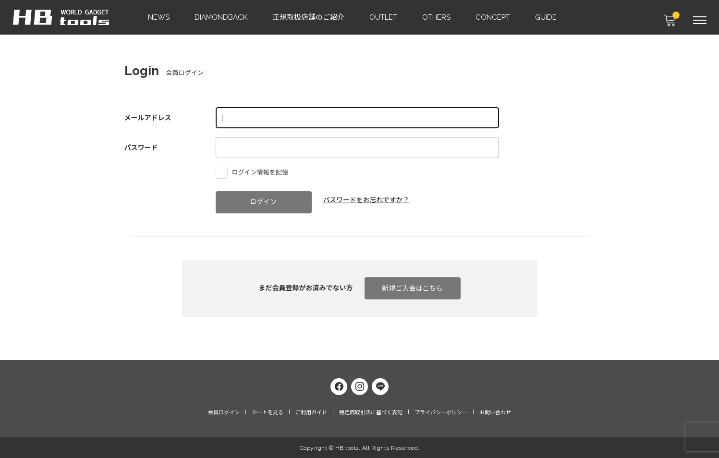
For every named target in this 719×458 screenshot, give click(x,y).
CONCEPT (493, 17)
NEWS (159, 17)
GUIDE (546, 17)
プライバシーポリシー (440, 412)
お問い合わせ (495, 412)
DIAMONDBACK (221, 17)
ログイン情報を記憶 (254, 172)
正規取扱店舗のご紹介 (309, 17)
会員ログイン (224, 412)
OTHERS (437, 17)
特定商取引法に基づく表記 (370, 412)
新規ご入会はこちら (412, 288)
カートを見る (267, 412)
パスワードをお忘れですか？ (367, 200)
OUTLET (384, 17)
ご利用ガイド (311, 412)
